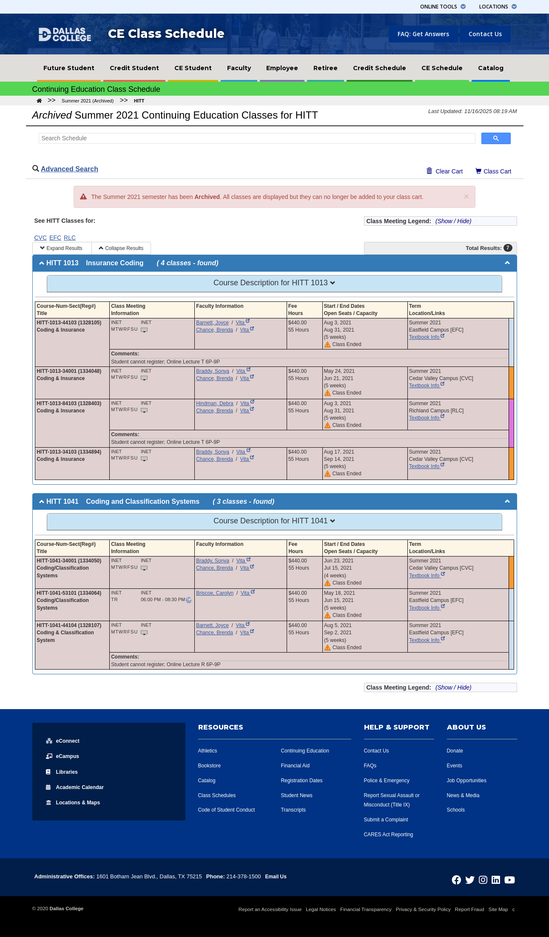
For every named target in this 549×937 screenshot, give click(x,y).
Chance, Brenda (214, 330)
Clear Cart (444, 171)
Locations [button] (498, 6)
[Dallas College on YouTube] (511, 877)
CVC (40, 237)
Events (455, 765)
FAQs (371, 765)
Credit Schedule (379, 68)
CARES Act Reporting (391, 834)
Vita (243, 323)
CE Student (193, 68)
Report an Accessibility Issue (270, 909)
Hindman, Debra (214, 403)
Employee (282, 68)
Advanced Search (69, 169)
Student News (298, 795)
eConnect (64, 740)
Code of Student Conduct (229, 809)
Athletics (208, 750)
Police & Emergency (389, 780)
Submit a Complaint (388, 819)
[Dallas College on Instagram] (490, 877)
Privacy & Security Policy (423, 909)
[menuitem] (69, 68)
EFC (55, 237)
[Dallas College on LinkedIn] (500, 877)
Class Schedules (218, 795)
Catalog (490, 68)
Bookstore (210, 765)
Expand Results (62, 248)
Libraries (63, 771)
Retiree (325, 68)
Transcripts (294, 809)
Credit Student (134, 68)
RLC (70, 237)
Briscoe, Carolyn (214, 593)
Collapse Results (121, 248)
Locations (76, 801)
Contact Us (485, 34)
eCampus (64, 755)
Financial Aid (297, 765)
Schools (457, 809)
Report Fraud (469, 909)
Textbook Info (427, 337)
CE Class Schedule (166, 33)
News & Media (465, 795)
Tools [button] (443, 6)
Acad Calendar (78, 786)
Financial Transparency (366, 909)
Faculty (239, 68)
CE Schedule (442, 68)
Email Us (276, 876)
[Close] (466, 196)
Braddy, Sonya (212, 371)
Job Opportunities (468, 780)
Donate (456, 750)
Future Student (68, 68)
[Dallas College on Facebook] (468, 877)
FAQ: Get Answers (423, 34)
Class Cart (496, 171)
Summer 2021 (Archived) (88, 100)
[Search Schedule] (256, 138)
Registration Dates (304, 780)
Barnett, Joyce (212, 323)
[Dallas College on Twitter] (479, 877)
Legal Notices (321, 909)
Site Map (498, 909)
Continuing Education (307, 750)
